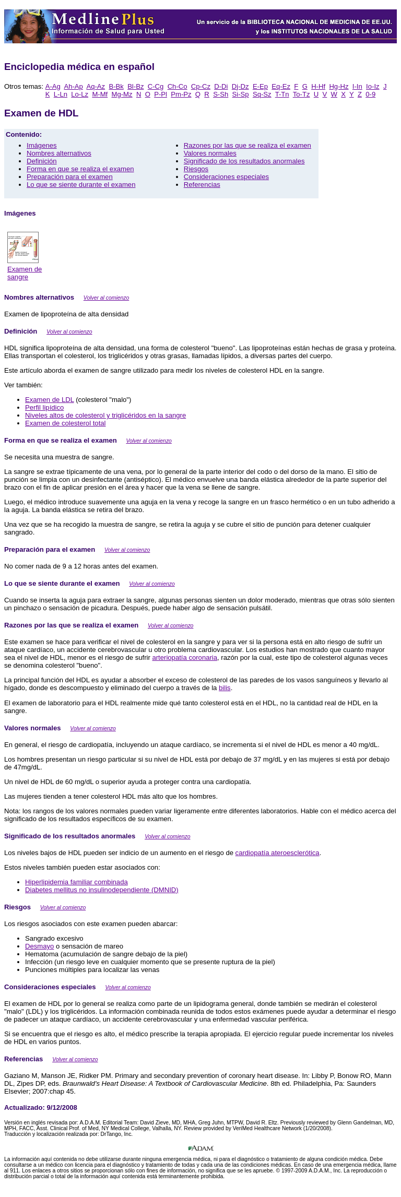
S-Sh (220, 94)
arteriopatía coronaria (184, 657)
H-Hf (318, 86)
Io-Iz (373, 86)
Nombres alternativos (59, 153)
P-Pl (160, 94)
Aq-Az (95, 86)
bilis (225, 688)
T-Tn (282, 94)
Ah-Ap (73, 86)
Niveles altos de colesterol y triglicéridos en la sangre (105, 415)
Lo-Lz (79, 94)
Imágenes (42, 145)
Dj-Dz (240, 86)
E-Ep (260, 86)
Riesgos (196, 169)
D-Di (221, 86)
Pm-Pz (181, 94)
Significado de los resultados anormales (244, 161)
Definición (42, 161)
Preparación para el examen (70, 177)
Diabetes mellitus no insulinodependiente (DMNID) (102, 890)
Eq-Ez (281, 86)
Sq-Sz (262, 94)
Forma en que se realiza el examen (80, 169)
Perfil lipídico (44, 407)
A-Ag (53, 86)
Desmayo (39, 946)
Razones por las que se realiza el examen (247, 145)
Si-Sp (240, 94)
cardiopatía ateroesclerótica (277, 853)
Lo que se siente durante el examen (81, 184)
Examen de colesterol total (65, 423)
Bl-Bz (135, 86)
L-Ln (60, 94)
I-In (357, 86)
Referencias (202, 184)
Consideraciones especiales (226, 177)
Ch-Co (177, 86)
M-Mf (100, 94)
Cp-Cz (200, 86)
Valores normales (210, 153)
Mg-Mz (122, 94)
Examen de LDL (49, 400)
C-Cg (156, 86)
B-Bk (116, 86)
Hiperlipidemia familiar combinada (76, 882)
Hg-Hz (338, 86)
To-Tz (301, 94)
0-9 (370, 94)
